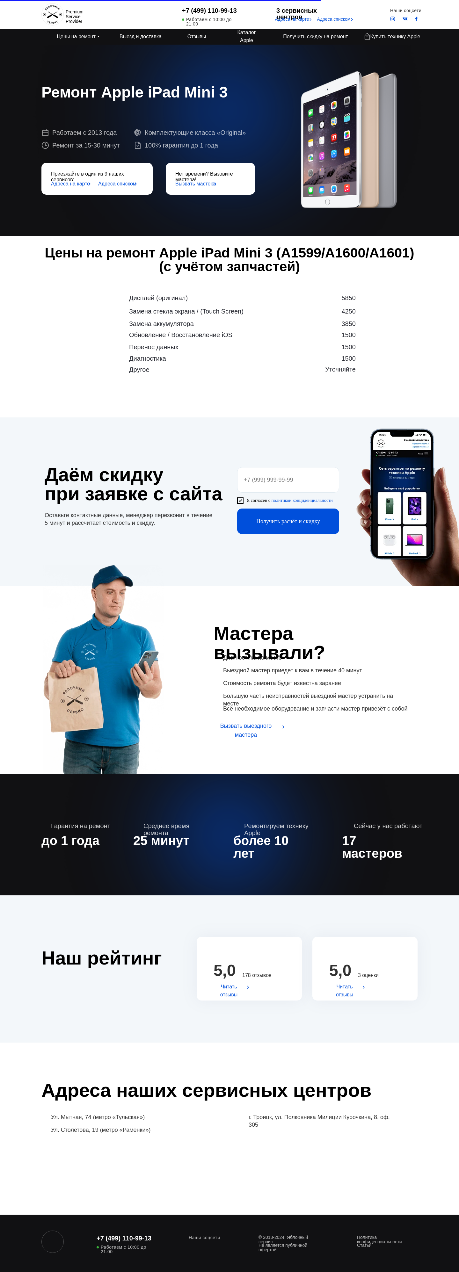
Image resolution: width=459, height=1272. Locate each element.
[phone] (288, 480)
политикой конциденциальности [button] (302, 500)
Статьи (364, 1245)
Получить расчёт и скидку (288, 521)
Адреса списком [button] (334, 19)
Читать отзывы (229, 990)
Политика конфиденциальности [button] (379, 1239)
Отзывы (196, 36)
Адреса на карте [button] (292, 19)
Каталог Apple (246, 36)
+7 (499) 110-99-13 (209, 10)
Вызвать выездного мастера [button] (246, 730)
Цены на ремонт (76, 36)
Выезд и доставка (141, 36)
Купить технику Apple (395, 36)
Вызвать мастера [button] (195, 183)
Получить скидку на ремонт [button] (315, 36)
